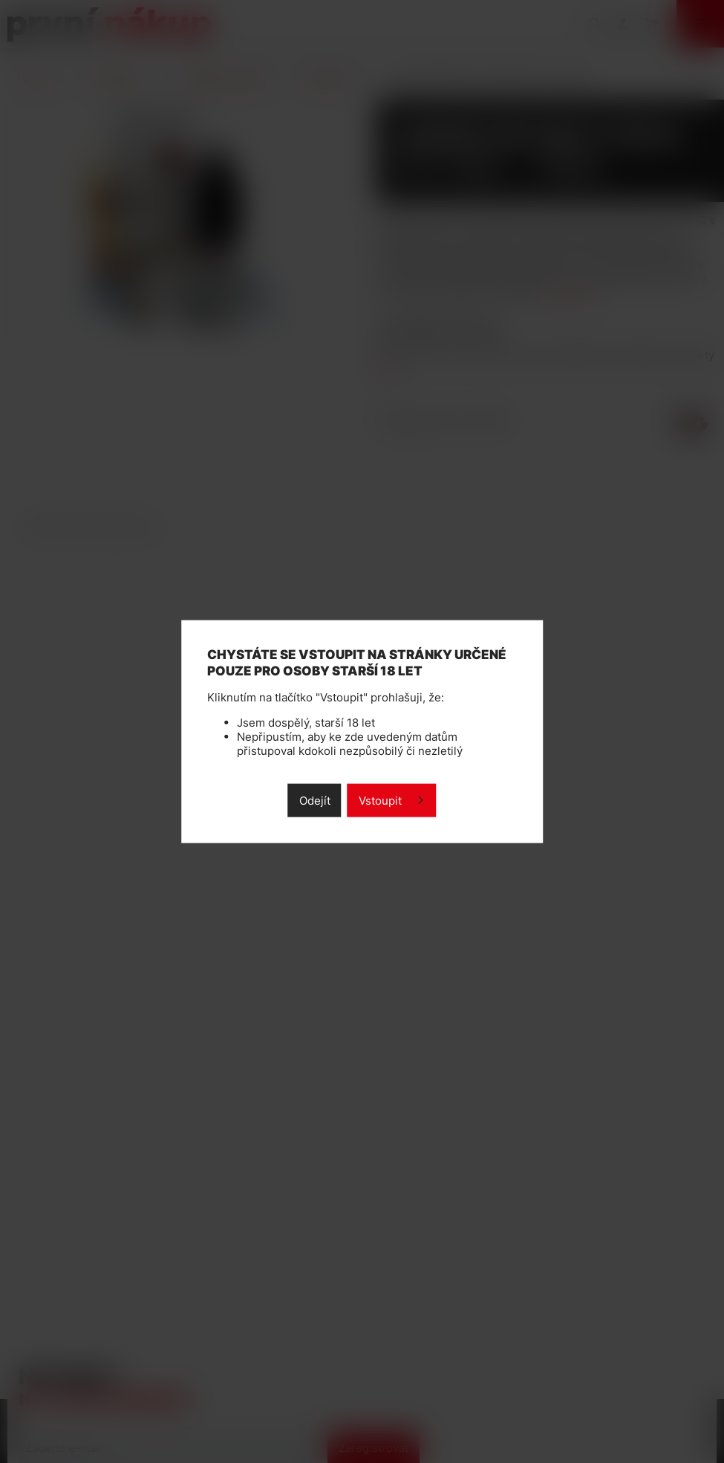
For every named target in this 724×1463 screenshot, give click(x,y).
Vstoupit (380, 801)
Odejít (314, 801)
